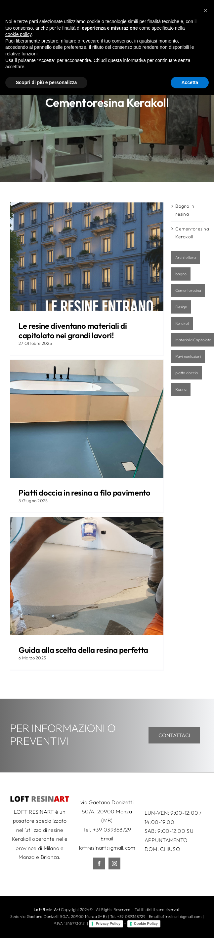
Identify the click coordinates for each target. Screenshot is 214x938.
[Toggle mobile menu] (200, 10)
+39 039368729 (112, 829)
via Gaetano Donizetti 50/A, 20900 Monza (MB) (107, 811)
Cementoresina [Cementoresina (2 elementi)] (188, 290)
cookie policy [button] (18, 877)
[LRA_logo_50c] (39, 798)
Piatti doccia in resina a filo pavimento (84, 493)
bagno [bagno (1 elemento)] (181, 273)
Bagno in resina (184, 210)
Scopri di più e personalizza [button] (46, 925)
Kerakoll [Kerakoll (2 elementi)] (182, 323)
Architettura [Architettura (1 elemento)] (185, 257)
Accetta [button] (189, 925)
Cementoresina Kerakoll (188, 233)
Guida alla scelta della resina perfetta (83, 650)
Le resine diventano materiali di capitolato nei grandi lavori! (73, 330)
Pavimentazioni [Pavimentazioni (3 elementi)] (188, 356)
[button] (205, 853)
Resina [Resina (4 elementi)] (181, 389)
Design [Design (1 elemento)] (181, 306)
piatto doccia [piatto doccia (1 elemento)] (186, 372)
